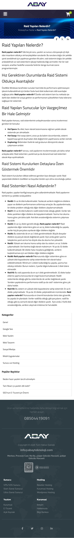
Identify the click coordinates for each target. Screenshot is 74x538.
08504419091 (37, 417)
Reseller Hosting (44, 485)
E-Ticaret (8, 508)
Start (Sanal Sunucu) (13, 489)
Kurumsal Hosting (45, 489)
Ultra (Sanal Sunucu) (13, 492)
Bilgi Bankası (43, 512)
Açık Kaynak (9, 512)
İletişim (40, 505)
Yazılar (31, 29)
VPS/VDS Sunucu (12, 485)
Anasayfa (23, 29)
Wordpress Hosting (46, 492)
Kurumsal (8, 505)
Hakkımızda (42, 508)
